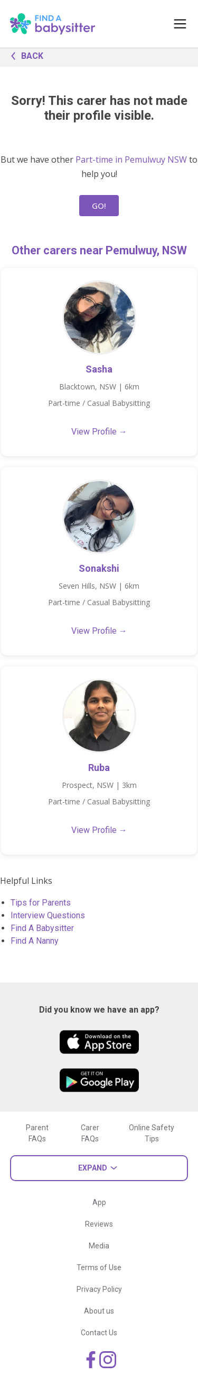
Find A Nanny (35, 941)
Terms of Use (99, 1267)
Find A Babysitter (42, 928)
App (99, 1202)
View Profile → (99, 432)
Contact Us (99, 1332)
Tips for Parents (41, 903)
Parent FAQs (37, 1133)
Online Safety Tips (151, 1133)
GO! (99, 205)
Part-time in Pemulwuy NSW (131, 159)
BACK (24, 55)
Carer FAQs (90, 1133)
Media (99, 1246)
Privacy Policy (99, 1289)
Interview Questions (48, 915)
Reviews (99, 1224)
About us (99, 1311)
